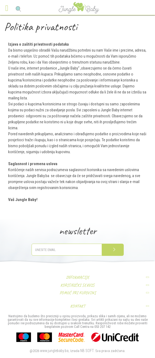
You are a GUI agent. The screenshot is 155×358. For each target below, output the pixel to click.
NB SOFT (87, 350)
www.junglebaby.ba (54, 350)
